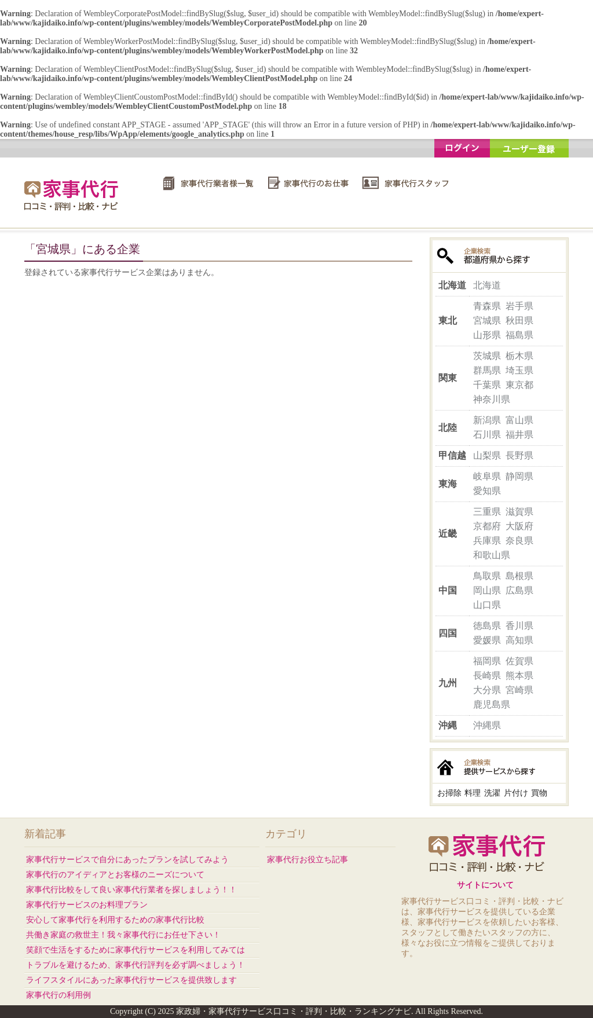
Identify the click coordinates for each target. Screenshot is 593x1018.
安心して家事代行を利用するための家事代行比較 (115, 920)
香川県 (519, 626)
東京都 (519, 385)
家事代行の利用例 (58, 995)
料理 (472, 793)
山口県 (487, 605)
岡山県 (487, 590)
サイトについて (485, 885)
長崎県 (487, 675)
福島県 (519, 335)
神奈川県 (491, 399)
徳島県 (487, 626)
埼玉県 (519, 370)
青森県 (487, 306)
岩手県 (519, 306)
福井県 (519, 435)
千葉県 (487, 385)
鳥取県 (487, 576)
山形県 (487, 335)
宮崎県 (519, 690)
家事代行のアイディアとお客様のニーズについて (115, 874)
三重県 (487, 512)
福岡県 (487, 661)
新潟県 (487, 420)
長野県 (519, 455)
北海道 (487, 285)
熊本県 (519, 675)
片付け (516, 793)
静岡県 (519, 476)
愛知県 (487, 491)
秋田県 (519, 320)
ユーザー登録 (529, 148)
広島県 (519, 590)
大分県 (487, 690)
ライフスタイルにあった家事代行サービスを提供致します (131, 980)
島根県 (519, 576)
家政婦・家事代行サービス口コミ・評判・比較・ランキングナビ (73, 194)
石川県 (487, 435)
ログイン (462, 148)
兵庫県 (487, 540)
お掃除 (449, 793)
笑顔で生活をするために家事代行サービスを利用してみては (135, 950)
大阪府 (519, 526)
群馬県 (487, 370)
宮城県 (487, 320)
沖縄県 (487, 725)
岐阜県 (487, 476)
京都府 (487, 526)
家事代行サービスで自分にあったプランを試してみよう (127, 859)
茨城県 (487, 356)
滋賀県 (519, 512)
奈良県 (519, 540)
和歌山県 (491, 555)
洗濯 (492, 793)
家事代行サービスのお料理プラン (87, 904)
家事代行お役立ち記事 (307, 859)
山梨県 (487, 455)
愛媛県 (487, 640)
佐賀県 (519, 661)
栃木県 (519, 356)
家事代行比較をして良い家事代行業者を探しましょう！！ (131, 889)
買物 (539, 793)
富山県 (519, 420)
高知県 (519, 640)
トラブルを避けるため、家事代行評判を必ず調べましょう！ (135, 965)
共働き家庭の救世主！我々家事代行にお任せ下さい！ (123, 935)
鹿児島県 (491, 704)
